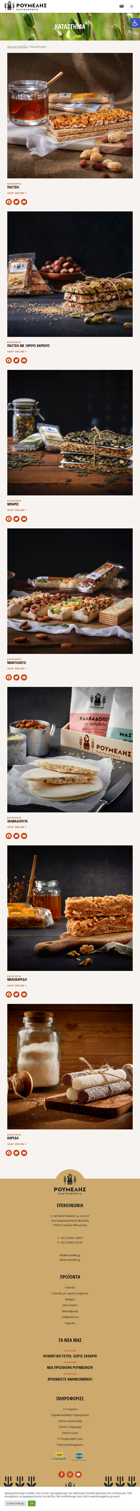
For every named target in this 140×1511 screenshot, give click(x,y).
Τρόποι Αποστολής (70, 1421)
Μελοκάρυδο (70, 1311)
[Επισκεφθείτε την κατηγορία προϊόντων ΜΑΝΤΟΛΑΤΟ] (70, 601)
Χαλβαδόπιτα (70, 1317)
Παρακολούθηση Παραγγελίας (70, 1415)
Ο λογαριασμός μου (70, 1438)
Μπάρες (70, 1299)
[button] (135, 23)
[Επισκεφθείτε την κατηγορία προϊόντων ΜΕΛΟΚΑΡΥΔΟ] (70, 918)
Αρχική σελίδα (17, 47)
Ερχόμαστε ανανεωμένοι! (70, 1379)
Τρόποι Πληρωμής (70, 1427)
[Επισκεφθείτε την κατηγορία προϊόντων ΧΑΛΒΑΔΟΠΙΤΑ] (70, 759)
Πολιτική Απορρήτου (70, 1444)
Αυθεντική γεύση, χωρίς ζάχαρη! (70, 1356)
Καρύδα (70, 1323)
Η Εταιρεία (70, 1409)
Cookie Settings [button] (15, 1503)
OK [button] (31, 1503)
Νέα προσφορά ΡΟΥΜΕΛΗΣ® (70, 1367)
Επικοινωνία (70, 1433)
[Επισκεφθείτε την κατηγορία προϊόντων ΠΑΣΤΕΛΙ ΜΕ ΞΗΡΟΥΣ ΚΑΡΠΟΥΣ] (70, 284)
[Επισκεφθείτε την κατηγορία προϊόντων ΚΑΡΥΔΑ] (70, 1076)
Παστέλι (70, 1287)
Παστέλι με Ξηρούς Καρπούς (70, 1293)
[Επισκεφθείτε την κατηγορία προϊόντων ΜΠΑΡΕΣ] (70, 442)
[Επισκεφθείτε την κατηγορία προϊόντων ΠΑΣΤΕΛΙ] (70, 125)
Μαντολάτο (70, 1305)
